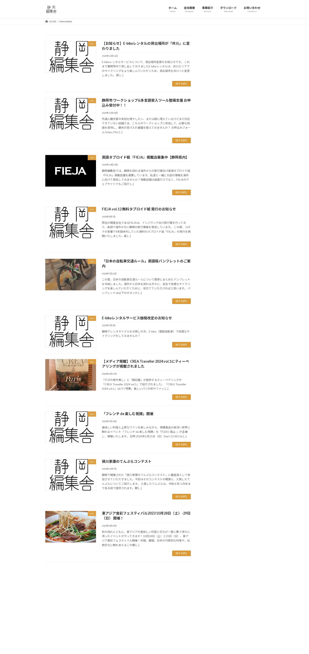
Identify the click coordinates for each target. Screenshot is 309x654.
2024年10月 (213, 445)
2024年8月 (212, 452)
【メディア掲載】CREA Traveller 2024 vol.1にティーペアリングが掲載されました (246, 311)
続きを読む (181, 83)
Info (208, 408)
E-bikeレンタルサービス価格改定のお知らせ (137, 318)
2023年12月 (213, 476)
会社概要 (127, 607)
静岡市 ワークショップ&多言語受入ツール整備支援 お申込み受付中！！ (245, 206)
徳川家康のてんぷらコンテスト (127, 461)
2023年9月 (212, 485)
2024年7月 (212, 461)
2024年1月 (212, 469)
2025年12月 (213, 429)
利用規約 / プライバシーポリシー (139, 627)
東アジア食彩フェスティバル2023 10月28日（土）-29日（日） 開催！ (245, 375)
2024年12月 (213, 436)
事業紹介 (127, 614)
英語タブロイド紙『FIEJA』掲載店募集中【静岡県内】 (145, 157)
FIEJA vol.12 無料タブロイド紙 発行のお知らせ (139, 209)
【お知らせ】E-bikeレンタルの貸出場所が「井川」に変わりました (245, 182)
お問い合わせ (129, 621)
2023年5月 (212, 492)
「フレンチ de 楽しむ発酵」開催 (127, 414)
